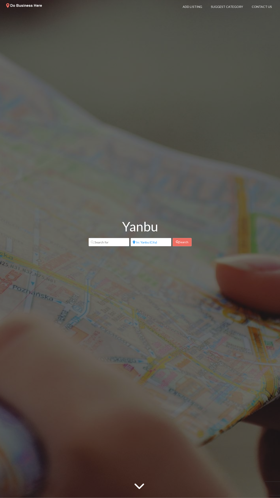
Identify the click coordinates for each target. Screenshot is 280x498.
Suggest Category (227, 7)
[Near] (151, 242)
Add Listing (192, 7)
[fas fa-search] (182, 242)
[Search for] (109, 242)
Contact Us (262, 7)
